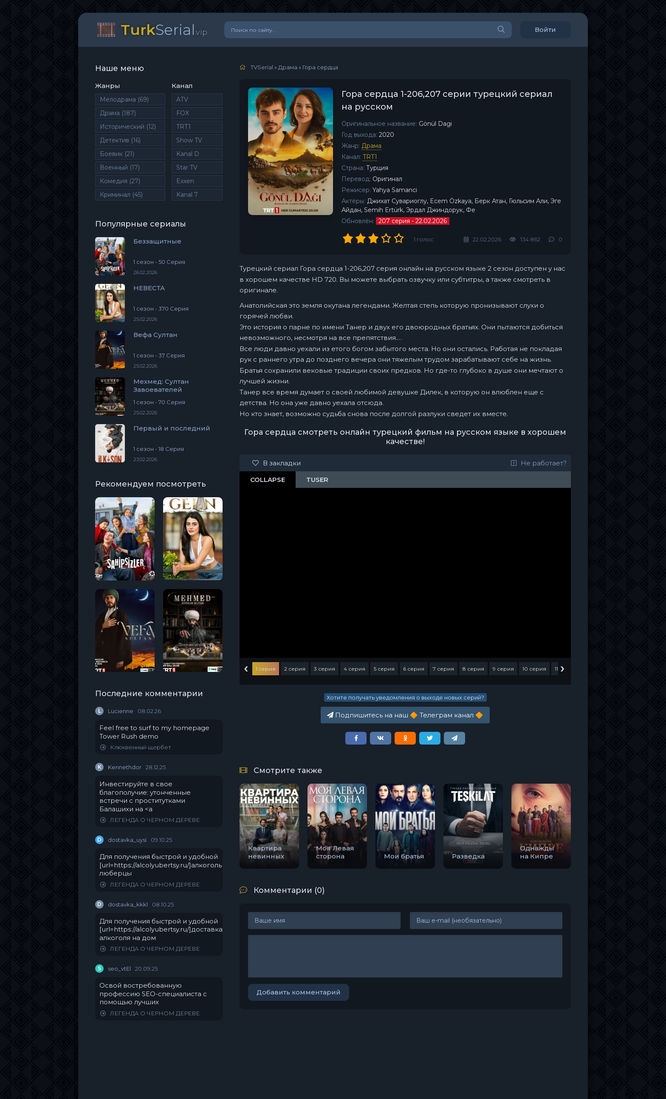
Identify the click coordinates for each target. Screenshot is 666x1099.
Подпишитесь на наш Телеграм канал (405, 715)
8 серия (473, 669)
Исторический (128, 126)
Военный (120, 167)
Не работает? (539, 463)
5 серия (384, 669)
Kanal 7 (187, 194)
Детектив (120, 140)
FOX (182, 113)
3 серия (324, 669)
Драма (118, 113)
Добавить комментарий (299, 992)
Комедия (120, 181)
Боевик (117, 154)
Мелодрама (124, 99)
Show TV (189, 140)
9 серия (503, 669)
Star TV (187, 167)
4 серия (354, 669)
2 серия (294, 669)
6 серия (413, 669)
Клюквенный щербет (135, 747)
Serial (164, 29)
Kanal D (187, 154)
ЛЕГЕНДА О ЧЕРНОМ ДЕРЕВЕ (150, 820)
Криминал (121, 194)
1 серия (266, 669)
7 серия (443, 669)
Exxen (185, 181)
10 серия (534, 669)
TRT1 (183, 126)
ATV (182, 99)
